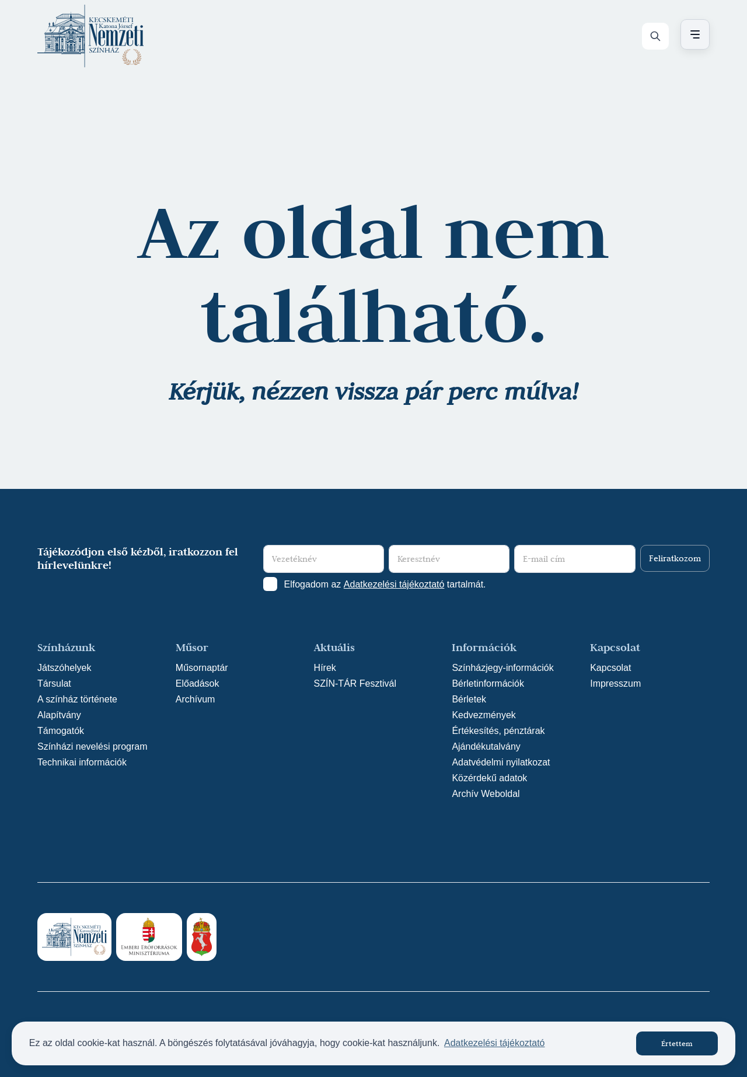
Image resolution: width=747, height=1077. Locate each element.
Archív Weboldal (485, 794)
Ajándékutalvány (486, 746)
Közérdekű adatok (489, 778)
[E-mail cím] (574, 559)
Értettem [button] (677, 1043)
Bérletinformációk (488, 683)
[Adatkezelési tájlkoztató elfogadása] (270, 584)
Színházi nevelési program (92, 746)
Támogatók (60, 731)
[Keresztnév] (449, 559)
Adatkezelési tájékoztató (394, 584)
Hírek (325, 668)
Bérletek (469, 699)
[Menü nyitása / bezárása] (693, 34)
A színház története (77, 699)
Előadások (197, 683)
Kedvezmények (483, 715)
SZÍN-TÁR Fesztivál (355, 683)
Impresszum (615, 683)
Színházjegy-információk (502, 668)
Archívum (195, 699)
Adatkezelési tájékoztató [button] (494, 1043)
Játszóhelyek (64, 668)
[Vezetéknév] (323, 559)
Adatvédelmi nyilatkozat (501, 762)
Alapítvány (59, 715)
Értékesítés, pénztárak (498, 731)
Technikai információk (82, 762)
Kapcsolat (610, 668)
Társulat (54, 683)
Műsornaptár (202, 668)
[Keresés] (655, 36)
